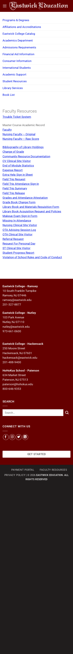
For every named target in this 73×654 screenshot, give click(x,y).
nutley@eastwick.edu (16, 326)
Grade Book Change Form (19, 202)
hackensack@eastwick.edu (20, 357)
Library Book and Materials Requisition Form (31, 207)
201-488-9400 (12, 362)
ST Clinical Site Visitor (16, 248)
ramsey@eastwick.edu (17, 300)
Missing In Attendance (17, 220)
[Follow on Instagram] (12, 437)
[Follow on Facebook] (6, 437)
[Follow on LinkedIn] (25, 437)
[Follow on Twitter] (19, 437)
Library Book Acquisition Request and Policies (32, 211)
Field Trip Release (14, 193)
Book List (9, 94)
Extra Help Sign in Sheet (18, 174)
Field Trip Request (14, 179)
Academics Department (18, 40)
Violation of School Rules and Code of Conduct (32, 257)
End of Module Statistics (18, 165)
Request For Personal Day (19, 243)
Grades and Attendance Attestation (25, 197)
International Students (17, 67)
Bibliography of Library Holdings (23, 147)
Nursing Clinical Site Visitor (20, 225)
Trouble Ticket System (17, 116)
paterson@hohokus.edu (18, 384)
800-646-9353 (12, 388)
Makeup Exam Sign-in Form (20, 216)
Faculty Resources (53, 469)
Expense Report (13, 170)
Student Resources (15, 81)
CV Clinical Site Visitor (17, 161)
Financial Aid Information (18, 54)
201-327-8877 (12, 304)
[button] (5, 6)
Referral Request (13, 239)
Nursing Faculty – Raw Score (21, 138)
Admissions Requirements (19, 47)
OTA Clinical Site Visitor (17, 234)
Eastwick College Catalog (19, 33)
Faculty (7, 129)
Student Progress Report (18, 252)
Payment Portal (22, 469)
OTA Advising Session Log (19, 230)
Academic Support (14, 74)
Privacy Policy (15, 475)
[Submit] (66, 412)
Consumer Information (17, 61)
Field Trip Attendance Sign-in (21, 184)
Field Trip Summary (15, 188)
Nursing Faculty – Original (19, 134)
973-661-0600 (12, 331)
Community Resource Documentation (26, 156)
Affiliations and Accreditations (22, 27)
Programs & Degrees (16, 20)
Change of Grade (13, 151)
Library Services (13, 88)
